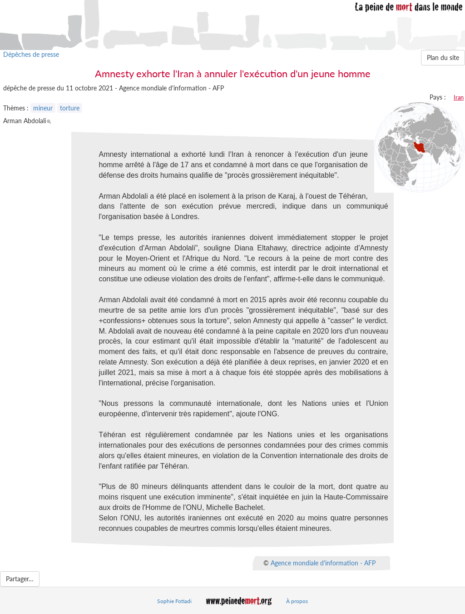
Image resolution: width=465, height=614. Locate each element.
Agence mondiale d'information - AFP (323, 563)
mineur (43, 108)
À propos (297, 601)
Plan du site (443, 57)
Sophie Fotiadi (174, 601)
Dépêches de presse (31, 54)
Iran (459, 97)
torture (69, 108)
